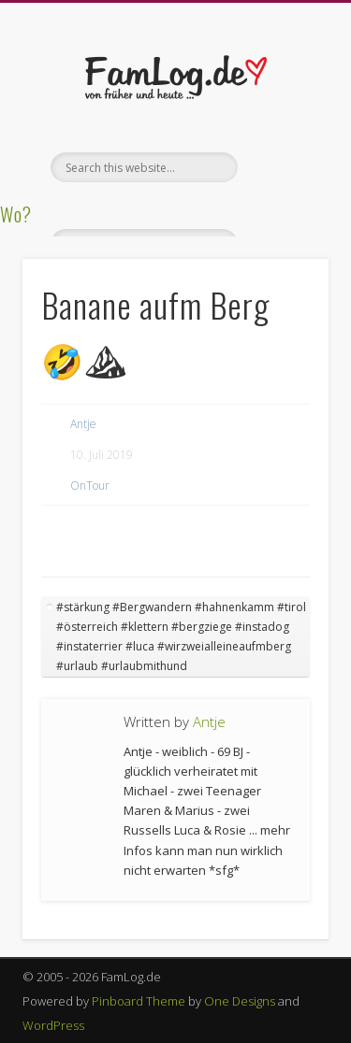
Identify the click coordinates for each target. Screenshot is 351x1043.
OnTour (90, 485)
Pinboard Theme (138, 1001)
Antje (83, 424)
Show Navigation (283, 167)
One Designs (239, 1001)
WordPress (53, 1025)
